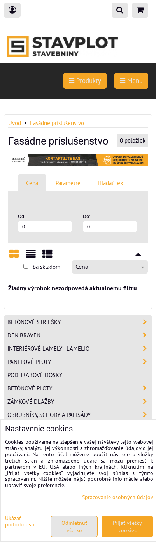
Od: (45, 222)
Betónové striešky (79, 322)
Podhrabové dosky (34, 375)
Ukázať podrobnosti (20, 521)
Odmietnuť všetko (74, 526)
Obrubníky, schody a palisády (79, 414)
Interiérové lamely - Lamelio (79, 348)
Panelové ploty (79, 361)
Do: (110, 222)
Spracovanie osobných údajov (117, 497)
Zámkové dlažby (79, 401)
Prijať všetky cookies (127, 526)
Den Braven (79, 335)
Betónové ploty (79, 388)
